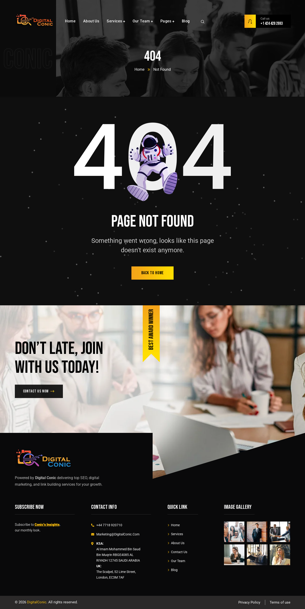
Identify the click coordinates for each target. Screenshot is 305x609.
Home (139, 69)
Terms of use (280, 602)
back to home (152, 272)
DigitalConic (36, 602)
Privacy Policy (249, 602)
